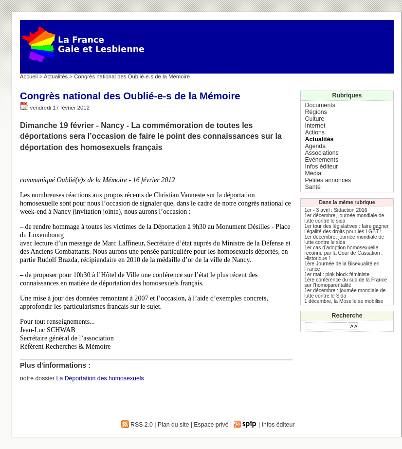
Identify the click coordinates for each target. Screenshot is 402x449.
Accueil (29, 76)
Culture (315, 118)
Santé (313, 187)
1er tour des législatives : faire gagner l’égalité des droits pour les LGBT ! (346, 229)
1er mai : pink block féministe (336, 274)
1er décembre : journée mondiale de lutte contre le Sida (344, 293)
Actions (315, 132)
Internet (315, 125)
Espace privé (211, 424)
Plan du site (173, 424)
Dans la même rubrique (347, 202)
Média (313, 173)
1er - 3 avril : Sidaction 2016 (335, 210)
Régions (316, 112)
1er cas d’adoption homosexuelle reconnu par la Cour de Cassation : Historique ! (343, 253)
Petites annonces (328, 180)
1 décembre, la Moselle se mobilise (343, 301)
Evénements (321, 159)
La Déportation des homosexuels (100, 378)
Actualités (56, 76)
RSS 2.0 (137, 424)
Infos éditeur (321, 166)
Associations (322, 153)
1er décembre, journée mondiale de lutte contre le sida (344, 218)
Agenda (315, 146)
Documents (320, 105)
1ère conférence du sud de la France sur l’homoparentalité (345, 282)
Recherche (347, 315)
